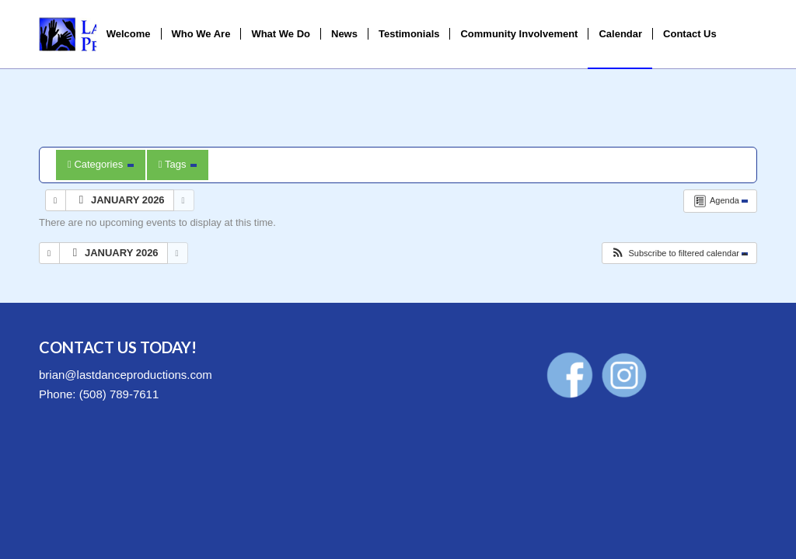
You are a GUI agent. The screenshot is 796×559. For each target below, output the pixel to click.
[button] (679, 253)
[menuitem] (128, 34)
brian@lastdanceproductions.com (125, 374)
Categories (101, 164)
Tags (178, 164)
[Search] (742, 34)
